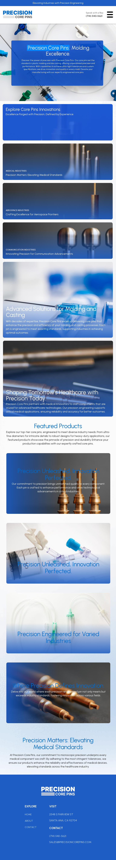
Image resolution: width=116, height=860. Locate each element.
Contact (31, 827)
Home (28, 814)
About (29, 820)
